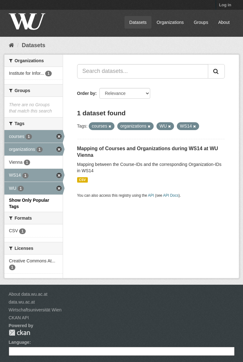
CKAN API (19, 317)
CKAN (19, 332)
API (151, 195)
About (224, 22)
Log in (225, 5)
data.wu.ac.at (22, 301)
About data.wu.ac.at (28, 294)
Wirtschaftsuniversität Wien (35, 309)
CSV (82, 180)
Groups (201, 22)
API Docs (171, 195)
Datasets (137, 22)
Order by (86, 93)
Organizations (170, 22)
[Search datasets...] (142, 71)
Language (19, 342)
